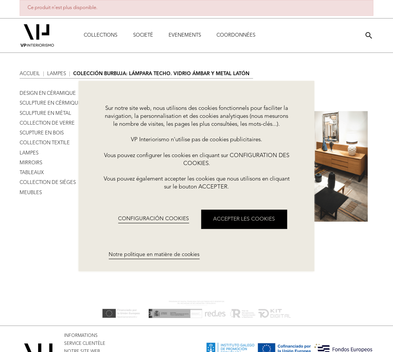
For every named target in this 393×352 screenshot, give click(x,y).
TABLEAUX (32, 172)
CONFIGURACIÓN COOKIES (153, 218)
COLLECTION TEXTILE (45, 142)
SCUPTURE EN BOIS (42, 133)
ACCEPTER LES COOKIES (244, 219)
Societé (143, 35)
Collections (100, 35)
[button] (368, 35)
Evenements (185, 35)
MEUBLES (31, 192)
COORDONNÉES (235, 35)
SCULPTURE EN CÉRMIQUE (50, 103)
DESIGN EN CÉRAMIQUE (48, 93)
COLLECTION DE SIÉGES (48, 182)
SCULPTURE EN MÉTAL (45, 113)
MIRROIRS (31, 163)
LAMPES (29, 153)
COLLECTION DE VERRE (47, 123)
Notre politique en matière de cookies (154, 254)
